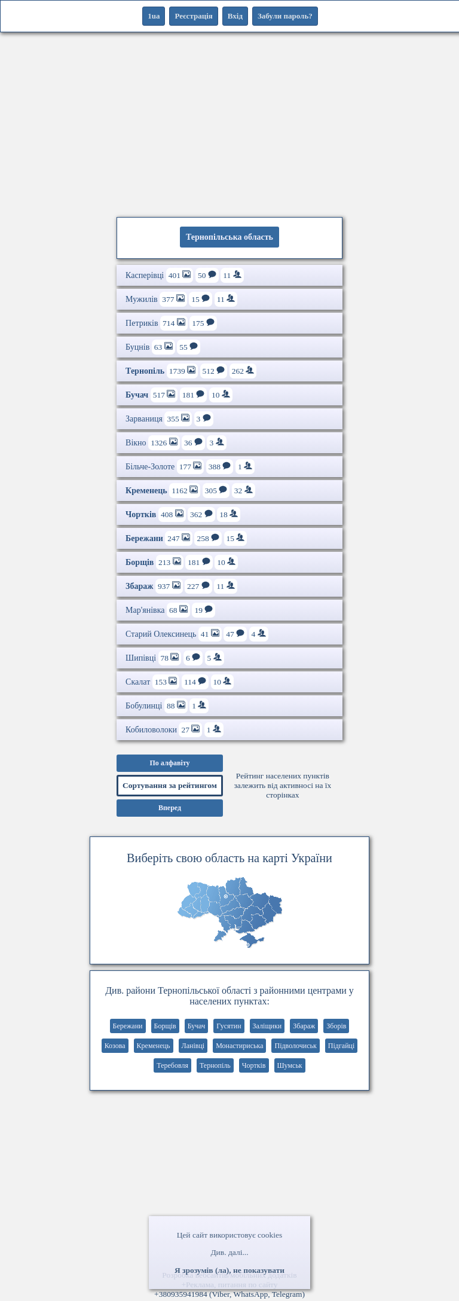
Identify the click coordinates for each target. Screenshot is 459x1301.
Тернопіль (215, 1065)
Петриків (171, 323)
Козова (115, 1046)
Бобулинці (167, 705)
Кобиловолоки (175, 729)
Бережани (128, 1026)
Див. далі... (229, 1252)
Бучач (197, 1026)
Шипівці (175, 657)
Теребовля (172, 1065)
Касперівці (185, 275)
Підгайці (341, 1046)
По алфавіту (169, 763)
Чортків (254, 1065)
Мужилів (181, 299)
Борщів (165, 1026)
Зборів (336, 1026)
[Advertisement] (229, 122)
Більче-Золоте (190, 466)
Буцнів (163, 347)
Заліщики (267, 1026)
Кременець (153, 1046)
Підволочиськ (295, 1046)
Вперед (169, 808)
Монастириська (239, 1046)
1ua (154, 15)
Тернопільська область (229, 237)
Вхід (235, 15)
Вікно (176, 442)
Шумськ (289, 1065)
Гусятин (228, 1026)
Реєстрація (193, 15)
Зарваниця (169, 418)
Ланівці (193, 1046)
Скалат (180, 681)
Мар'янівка (170, 610)
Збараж (304, 1026)
